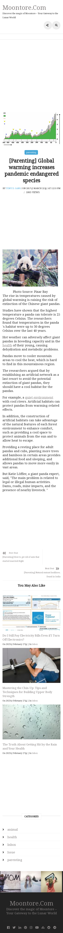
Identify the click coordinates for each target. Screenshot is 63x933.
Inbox (35, 632)
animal (12, 818)
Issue (11, 841)
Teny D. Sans (13, 188)
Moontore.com (24, 7)
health (7, 345)
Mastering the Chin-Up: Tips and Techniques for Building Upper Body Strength (27, 680)
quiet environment (39, 397)
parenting (31, 152)
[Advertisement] (31, 75)
